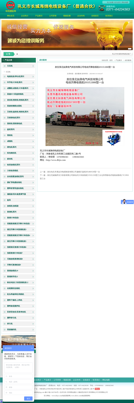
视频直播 (67, 16)
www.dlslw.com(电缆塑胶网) (80, 396)
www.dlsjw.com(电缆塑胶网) (61, 396)
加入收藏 (110, 2)
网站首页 (10, 16)
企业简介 (24, 16)
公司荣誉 (53, 16)
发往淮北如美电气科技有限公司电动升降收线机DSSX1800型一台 (85, 67)
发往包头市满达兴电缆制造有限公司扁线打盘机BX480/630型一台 (73, 172)
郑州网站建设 (72, 392)
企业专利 (81, 16)
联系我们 (109, 16)
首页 (111, 60)
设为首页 (117, 2)
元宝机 (8, 72)
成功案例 (128, 60)
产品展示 (39, 16)
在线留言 (95, 16)
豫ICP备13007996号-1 (52, 392)
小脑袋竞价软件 (82, 392)
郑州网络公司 (93, 392)
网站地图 (125, 2)
